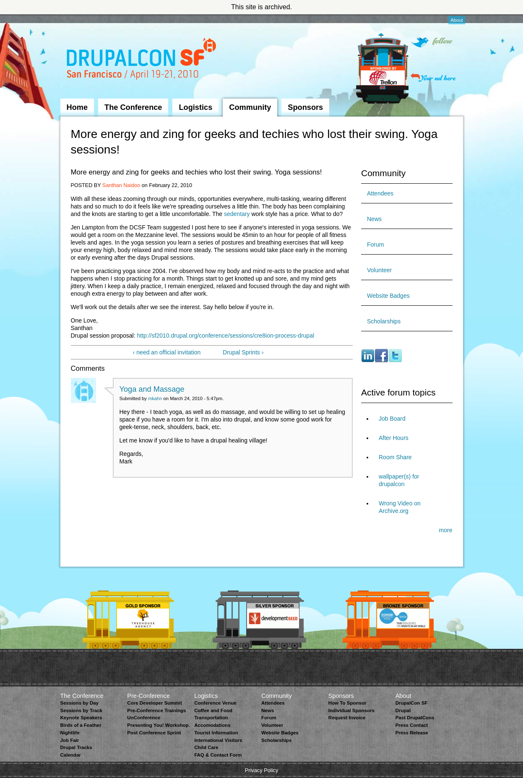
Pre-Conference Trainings (156, 710)
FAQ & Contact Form (218, 754)
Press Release (412, 732)
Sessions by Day (79, 702)
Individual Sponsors (351, 710)
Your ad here (433, 77)
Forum (375, 244)
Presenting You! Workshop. (158, 725)
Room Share (395, 457)
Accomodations (212, 725)
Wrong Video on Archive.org (400, 507)
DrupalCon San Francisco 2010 (142, 60)
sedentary (237, 214)
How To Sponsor (347, 702)
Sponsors (305, 107)
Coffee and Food (213, 710)
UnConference (143, 717)
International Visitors (218, 740)
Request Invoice (346, 717)
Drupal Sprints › (243, 352)
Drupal (403, 710)
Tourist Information (216, 732)
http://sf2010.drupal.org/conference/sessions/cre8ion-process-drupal (225, 335)
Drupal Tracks (76, 747)
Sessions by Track (81, 710)
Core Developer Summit (154, 702)
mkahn (155, 398)
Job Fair (69, 740)
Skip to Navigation (77, 18)
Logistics (195, 107)
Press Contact (412, 725)
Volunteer (379, 270)
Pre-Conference (148, 695)
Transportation (211, 717)
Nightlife (70, 732)
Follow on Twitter (432, 42)
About (456, 20)
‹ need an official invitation (167, 352)
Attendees (380, 193)
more (446, 530)
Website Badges (388, 295)
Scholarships (384, 321)
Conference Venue (215, 702)
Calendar (70, 754)
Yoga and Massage (152, 389)
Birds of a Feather (80, 725)
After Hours (394, 438)
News (374, 219)
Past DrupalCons (415, 717)
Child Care (206, 747)
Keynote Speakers (81, 717)
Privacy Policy (261, 770)
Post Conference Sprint (154, 732)
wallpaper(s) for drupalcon (399, 480)
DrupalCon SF (412, 702)
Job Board (392, 418)
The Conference (133, 107)
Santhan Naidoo (121, 185)
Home (77, 107)
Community (250, 107)
